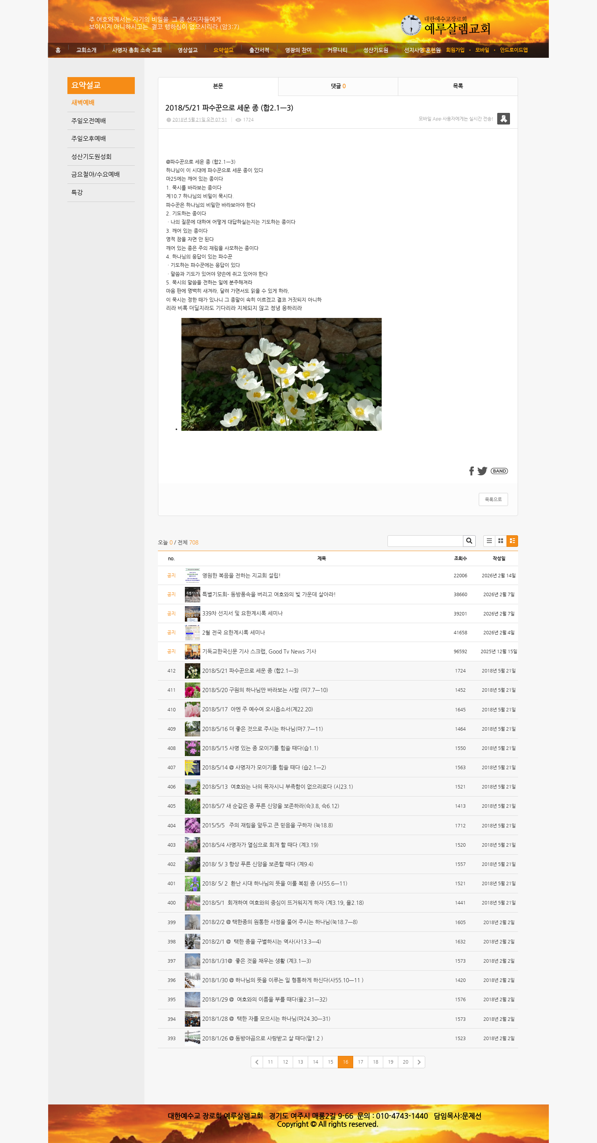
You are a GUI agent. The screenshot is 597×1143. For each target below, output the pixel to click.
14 (315, 1061)
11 (270, 1061)
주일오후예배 (88, 138)
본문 (218, 86)
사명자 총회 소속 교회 (137, 50)
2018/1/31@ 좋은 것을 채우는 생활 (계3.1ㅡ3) (256, 961)
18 (375, 1061)
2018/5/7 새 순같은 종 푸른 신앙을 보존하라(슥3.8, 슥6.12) (270, 806)
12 (285, 1061)
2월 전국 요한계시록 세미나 (233, 632)
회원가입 (455, 50)
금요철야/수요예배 (95, 174)
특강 (77, 192)
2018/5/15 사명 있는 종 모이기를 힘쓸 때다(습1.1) (260, 748)
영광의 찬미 (298, 50)
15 (330, 1061)
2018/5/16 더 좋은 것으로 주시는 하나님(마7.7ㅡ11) (262, 729)
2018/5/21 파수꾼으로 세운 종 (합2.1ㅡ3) (250, 670)
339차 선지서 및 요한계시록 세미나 (242, 613)
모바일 (482, 50)
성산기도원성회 (91, 156)
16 (345, 1061)
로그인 (428, 50)
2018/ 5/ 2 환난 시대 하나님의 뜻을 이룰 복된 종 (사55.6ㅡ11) (274, 883)
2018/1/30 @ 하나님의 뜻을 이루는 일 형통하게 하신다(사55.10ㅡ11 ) (283, 980)
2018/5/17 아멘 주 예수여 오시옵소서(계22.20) (257, 709)
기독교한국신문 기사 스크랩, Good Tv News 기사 (259, 651)
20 (405, 1061)
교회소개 (86, 50)
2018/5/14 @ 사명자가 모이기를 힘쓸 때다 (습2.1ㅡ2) (264, 767)
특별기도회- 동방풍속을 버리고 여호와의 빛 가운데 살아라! (269, 594)
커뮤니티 (337, 50)
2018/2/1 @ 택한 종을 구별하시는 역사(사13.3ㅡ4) (261, 941)
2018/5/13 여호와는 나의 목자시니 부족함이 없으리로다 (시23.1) (277, 786)
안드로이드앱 (514, 50)
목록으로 (493, 499)
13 (300, 1061)
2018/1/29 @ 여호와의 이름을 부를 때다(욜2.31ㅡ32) (264, 999)
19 (390, 1061)
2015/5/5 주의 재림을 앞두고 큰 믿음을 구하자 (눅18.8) (267, 825)
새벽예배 (82, 102)
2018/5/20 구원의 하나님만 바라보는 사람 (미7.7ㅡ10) (265, 690)
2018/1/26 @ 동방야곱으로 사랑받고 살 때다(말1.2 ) (262, 1038)
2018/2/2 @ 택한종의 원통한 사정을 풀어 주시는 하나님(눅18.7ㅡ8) (280, 922)
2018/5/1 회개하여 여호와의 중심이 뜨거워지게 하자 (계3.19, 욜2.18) (283, 902)
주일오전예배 (88, 120)
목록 (458, 86)
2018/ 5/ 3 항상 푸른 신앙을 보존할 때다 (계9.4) (258, 864)
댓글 (338, 86)
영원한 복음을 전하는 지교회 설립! (241, 575)
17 (360, 1061)
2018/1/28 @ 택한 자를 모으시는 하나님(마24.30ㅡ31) (266, 1018)
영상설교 (188, 50)
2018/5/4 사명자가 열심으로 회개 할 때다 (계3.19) (260, 845)
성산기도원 (375, 50)
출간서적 (259, 50)
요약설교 (223, 50)
